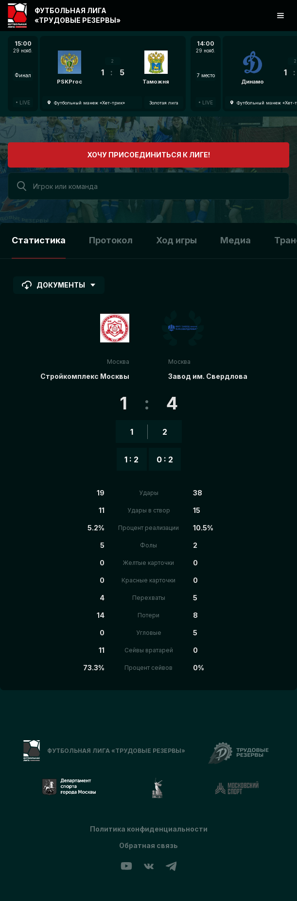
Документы (59, 285)
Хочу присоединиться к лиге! (148, 155)
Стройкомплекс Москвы (84, 376)
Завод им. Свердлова (207, 376)
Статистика (39, 240)
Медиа (235, 240)
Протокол (111, 240)
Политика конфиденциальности (149, 829)
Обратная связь (148, 845)
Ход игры (176, 240)
